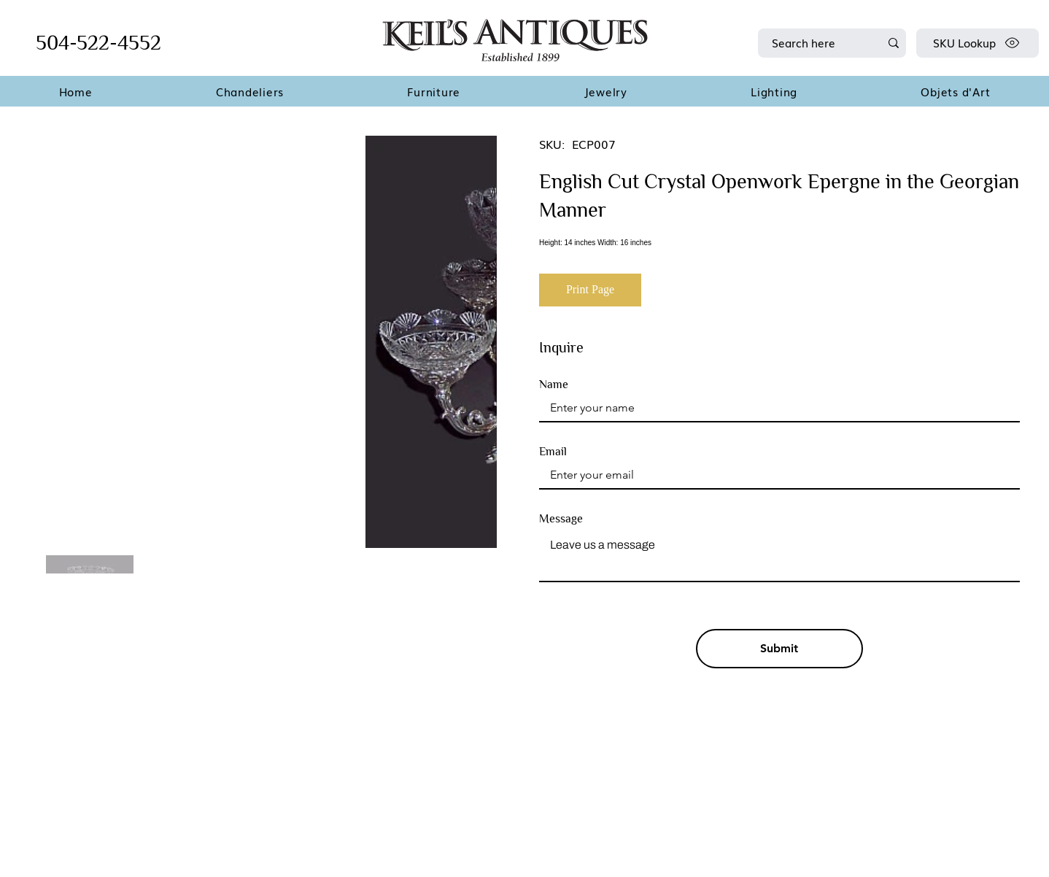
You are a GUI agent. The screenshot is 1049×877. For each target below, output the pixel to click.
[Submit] (780, 648)
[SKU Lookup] (977, 43)
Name (553, 384)
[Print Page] (590, 290)
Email (553, 451)
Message (561, 519)
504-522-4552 (98, 42)
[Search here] (815, 43)
